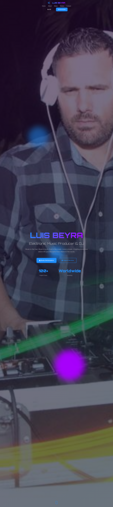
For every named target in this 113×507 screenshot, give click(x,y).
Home (44, 6)
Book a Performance (46, 260)
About (50, 6)
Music (56, 6)
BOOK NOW (61, 9)
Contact (68, 6)
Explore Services (68, 260)
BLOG (49, 9)
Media (62, 6)
